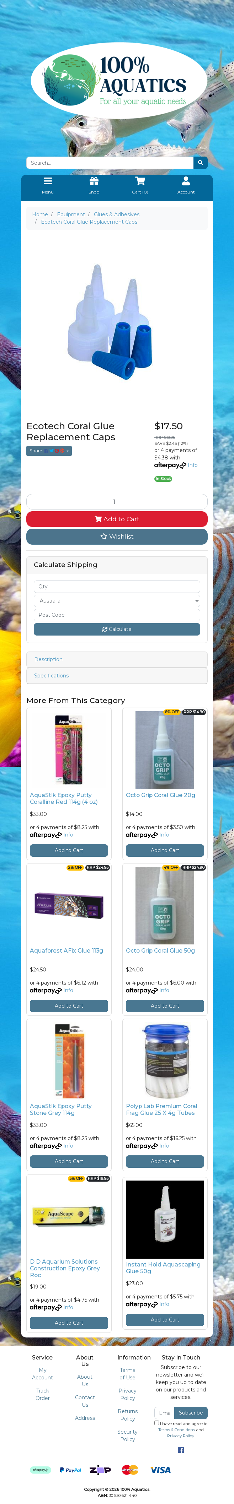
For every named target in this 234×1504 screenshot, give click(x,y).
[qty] (117, 587)
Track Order (43, 1394)
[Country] (117, 601)
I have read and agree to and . (180, 1429)
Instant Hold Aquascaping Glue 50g (163, 1268)
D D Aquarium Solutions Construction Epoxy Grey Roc (65, 1268)
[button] (117, 536)
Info (193, 465)
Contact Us (85, 1401)
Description (48, 659)
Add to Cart (117, 519)
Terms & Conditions (176, 1429)
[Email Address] (164, 1413)
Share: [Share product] (47, 450)
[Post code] (117, 615)
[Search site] (200, 163)
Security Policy (127, 1436)
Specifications (51, 675)
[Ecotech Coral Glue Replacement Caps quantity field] (117, 501)
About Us (84, 1381)
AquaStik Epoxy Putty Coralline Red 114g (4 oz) (64, 798)
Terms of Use (127, 1374)
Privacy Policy (127, 1394)
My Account (42, 1374)
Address (85, 1418)
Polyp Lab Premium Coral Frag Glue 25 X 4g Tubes (161, 1109)
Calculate (117, 629)
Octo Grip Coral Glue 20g (160, 795)
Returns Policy (128, 1415)
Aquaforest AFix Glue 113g (66, 950)
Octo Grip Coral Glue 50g (160, 950)
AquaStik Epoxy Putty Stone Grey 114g (61, 1109)
